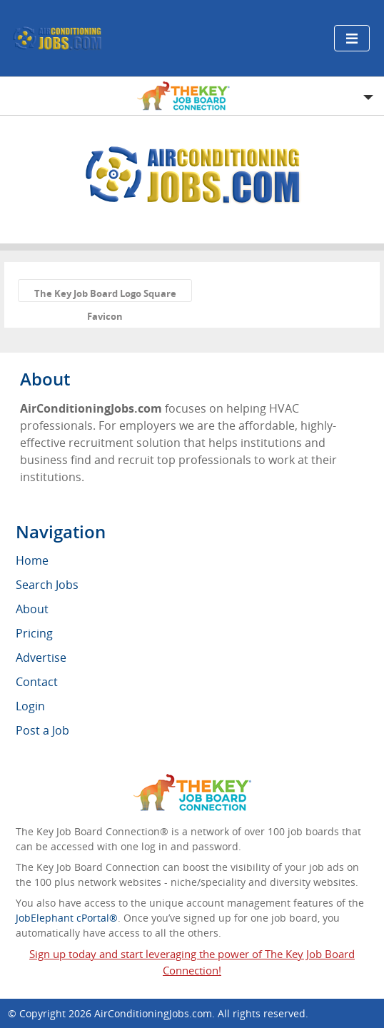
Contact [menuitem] (37, 682)
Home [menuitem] (32, 560)
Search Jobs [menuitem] (47, 585)
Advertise (41, 657)
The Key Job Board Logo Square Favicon (105, 294)
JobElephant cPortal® (67, 917)
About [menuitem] (32, 609)
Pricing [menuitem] (34, 633)
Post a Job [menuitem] (42, 730)
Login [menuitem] (30, 706)
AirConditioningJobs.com (153, 1013)
